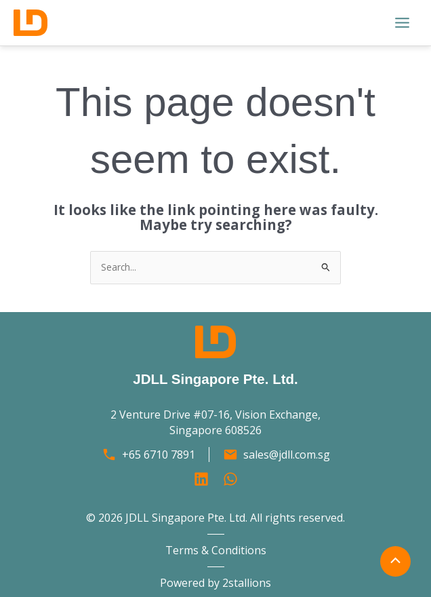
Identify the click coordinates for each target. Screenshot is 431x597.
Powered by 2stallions (215, 582)
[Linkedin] (201, 478)
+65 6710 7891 (158, 454)
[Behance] (230, 478)
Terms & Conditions (215, 550)
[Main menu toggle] (402, 23)
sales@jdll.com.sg (286, 454)
